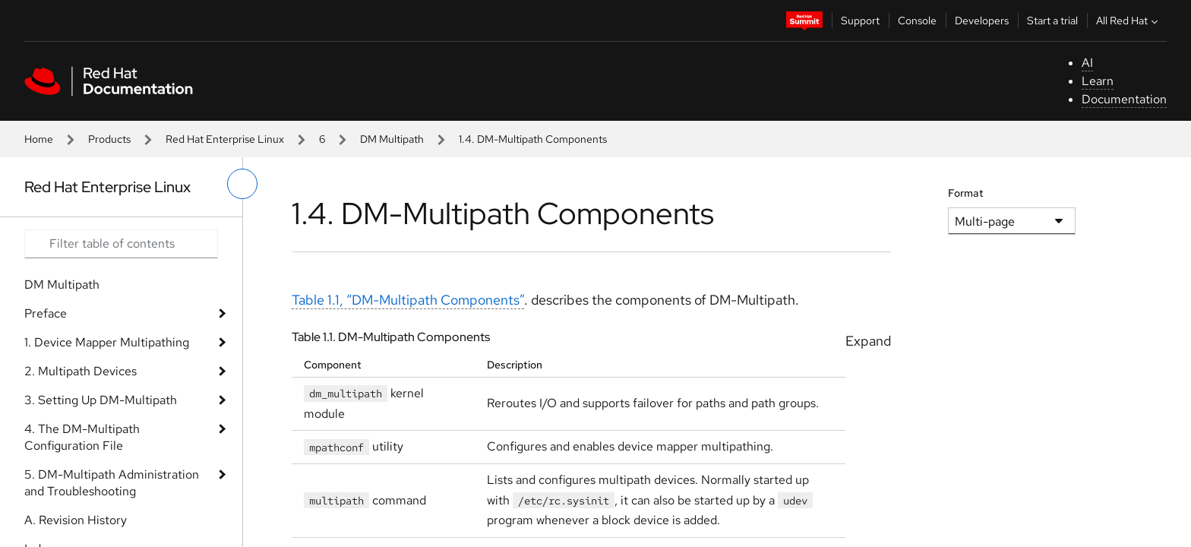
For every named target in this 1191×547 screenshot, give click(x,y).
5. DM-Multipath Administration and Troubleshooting (111, 482)
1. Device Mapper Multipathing (106, 342)
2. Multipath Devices (80, 371)
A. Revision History (75, 520)
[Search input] (121, 243)
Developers (982, 20)
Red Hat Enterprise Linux (225, 139)
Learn (1098, 81)
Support (860, 20)
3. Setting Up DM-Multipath (100, 400)
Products (109, 139)
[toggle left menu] (242, 184)
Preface (45, 313)
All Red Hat (1128, 20)
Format (966, 193)
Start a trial (1052, 20)
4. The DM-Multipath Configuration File (82, 437)
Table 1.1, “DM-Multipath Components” (408, 299)
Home (38, 139)
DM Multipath (392, 139)
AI (1087, 63)
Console (917, 20)
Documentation (1124, 99)
